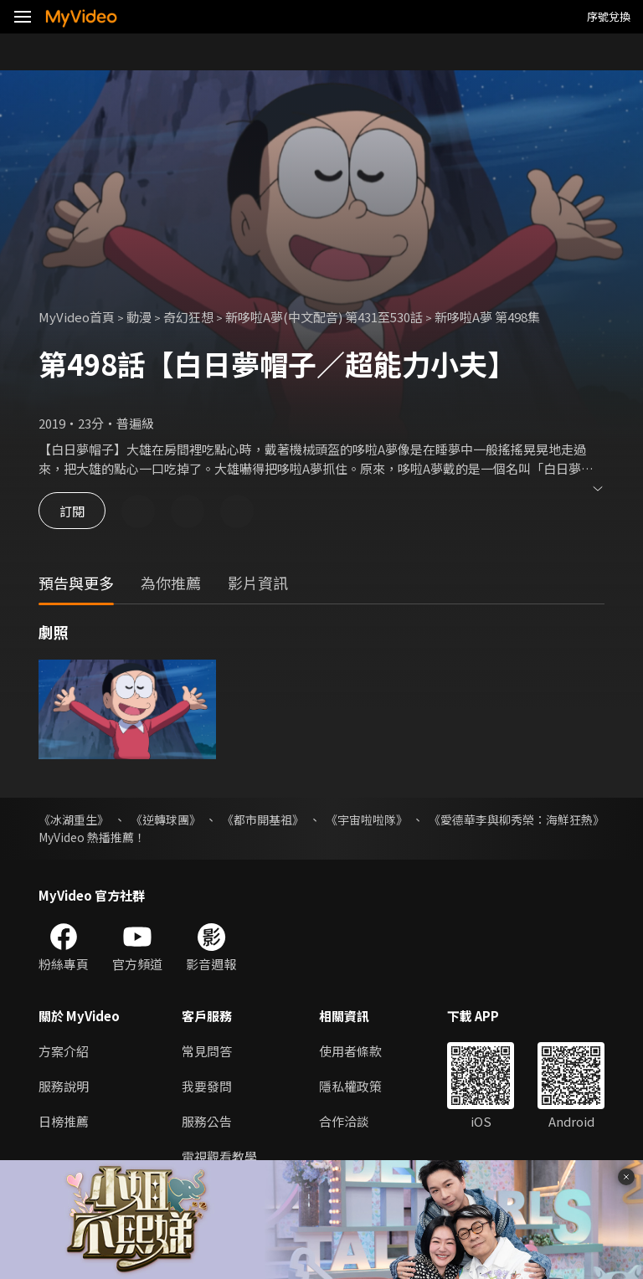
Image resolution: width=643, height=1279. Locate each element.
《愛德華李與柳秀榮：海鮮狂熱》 (516, 819)
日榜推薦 (64, 1121)
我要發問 (207, 1086)
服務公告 (207, 1121)
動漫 (139, 317)
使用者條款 (350, 1051)
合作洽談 (344, 1121)
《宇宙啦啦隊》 (367, 819)
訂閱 (72, 511)
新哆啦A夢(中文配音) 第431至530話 (324, 317)
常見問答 (207, 1051)
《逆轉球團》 (166, 819)
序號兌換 (608, 16)
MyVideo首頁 (77, 317)
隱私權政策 (350, 1086)
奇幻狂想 (188, 317)
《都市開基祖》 (263, 819)
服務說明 (64, 1086)
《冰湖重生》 (74, 819)
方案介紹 (64, 1051)
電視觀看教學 (219, 1156)
